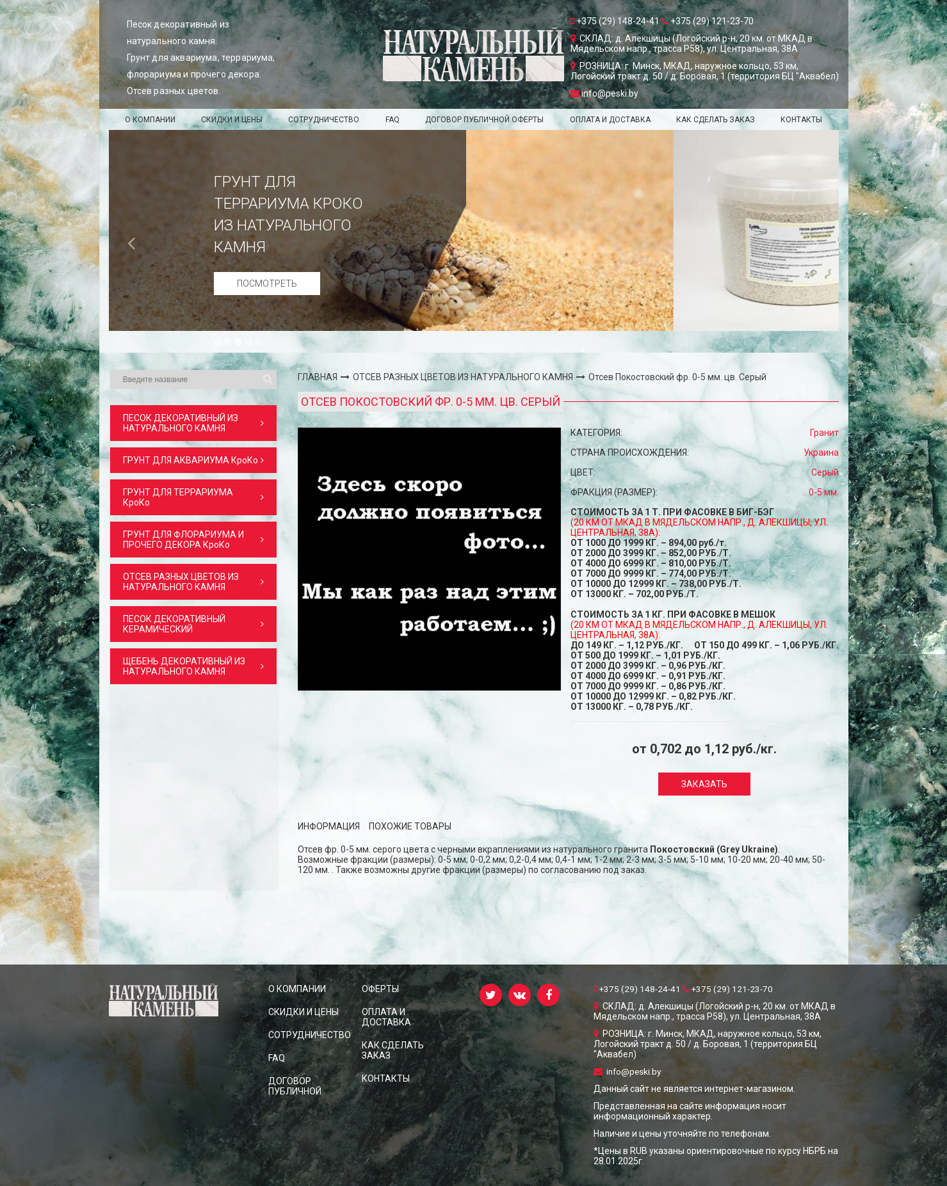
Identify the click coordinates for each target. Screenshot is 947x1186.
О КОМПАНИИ (150, 119)
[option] (474, 230)
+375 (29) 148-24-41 (639, 989)
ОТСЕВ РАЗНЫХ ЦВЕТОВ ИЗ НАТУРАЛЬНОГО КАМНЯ (463, 377)
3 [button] (239, 342)
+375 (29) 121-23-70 (730, 989)
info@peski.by (628, 1071)
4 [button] (249, 342)
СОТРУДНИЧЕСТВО (323, 119)
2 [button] (228, 342)
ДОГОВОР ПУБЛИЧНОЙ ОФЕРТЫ (484, 119)
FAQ (392, 119)
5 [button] (259, 342)
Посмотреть (267, 283)
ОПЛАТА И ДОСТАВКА (610, 119)
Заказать (704, 784)
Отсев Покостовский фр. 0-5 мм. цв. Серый (677, 377)
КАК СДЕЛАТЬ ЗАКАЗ (715, 119)
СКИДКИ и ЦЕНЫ (232, 119)
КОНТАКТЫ (801, 119)
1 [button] (218, 342)
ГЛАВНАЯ (317, 377)
